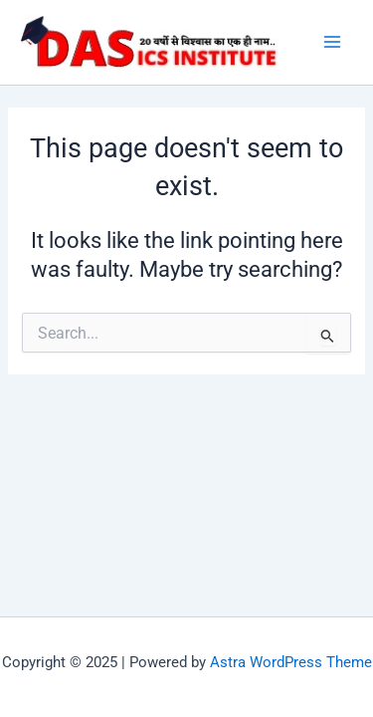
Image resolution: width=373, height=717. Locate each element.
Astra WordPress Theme (291, 662)
